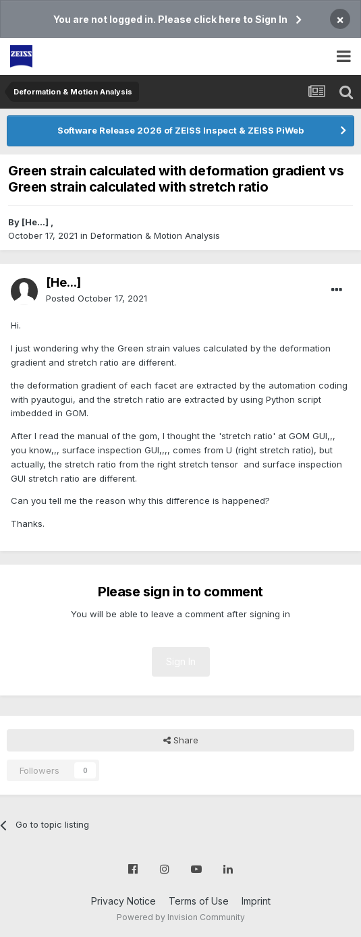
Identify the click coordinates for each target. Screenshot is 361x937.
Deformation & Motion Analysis (155, 235)
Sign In (181, 661)
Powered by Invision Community (181, 917)
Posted (96, 298)
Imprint (256, 901)
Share (180, 740)
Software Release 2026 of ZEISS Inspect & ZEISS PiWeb (180, 130)
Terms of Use (199, 901)
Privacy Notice (123, 901)
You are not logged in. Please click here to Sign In (170, 19)
